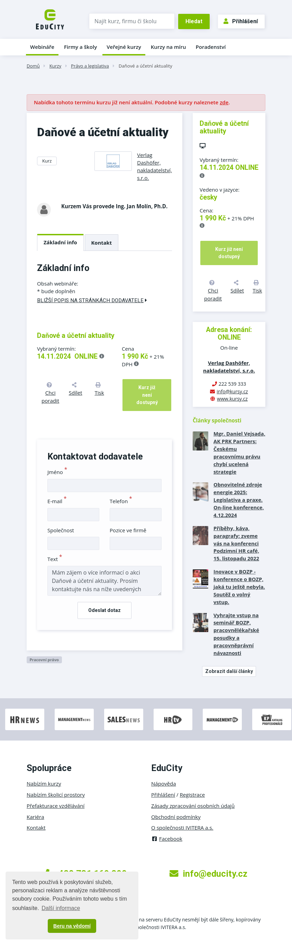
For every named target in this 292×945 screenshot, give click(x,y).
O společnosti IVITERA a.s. (182, 827)
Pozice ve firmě (128, 530)
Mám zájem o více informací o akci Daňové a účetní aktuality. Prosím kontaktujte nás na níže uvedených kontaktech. (104, 581)
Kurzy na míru (168, 46)
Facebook (166, 838)
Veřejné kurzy (124, 46)
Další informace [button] (61, 908)
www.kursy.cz (232, 398)
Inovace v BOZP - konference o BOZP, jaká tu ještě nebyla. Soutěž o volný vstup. (239, 586)
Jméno (57, 472)
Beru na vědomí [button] (72, 926)
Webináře (42, 46)
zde (224, 102)
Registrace (192, 794)
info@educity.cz (208, 873)
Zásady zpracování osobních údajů (193, 805)
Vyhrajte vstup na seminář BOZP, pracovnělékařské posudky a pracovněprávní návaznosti (236, 634)
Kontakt (101, 242)
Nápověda (163, 783)
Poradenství (211, 46)
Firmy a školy (80, 46)
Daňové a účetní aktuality (145, 66)
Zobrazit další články (229, 671)
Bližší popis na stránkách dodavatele (92, 300)
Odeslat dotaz (104, 610)
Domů (33, 66)
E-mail (57, 501)
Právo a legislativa (90, 66)
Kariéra (35, 816)
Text (54, 558)
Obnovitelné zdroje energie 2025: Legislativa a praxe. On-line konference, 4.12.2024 (238, 499)
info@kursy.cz (232, 391)
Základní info (60, 242)
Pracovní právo (44, 659)
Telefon (121, 501)
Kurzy (55, 66)
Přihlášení (240, 21)
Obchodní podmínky (176, 816)
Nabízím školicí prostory (56, 794)
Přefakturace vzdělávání (55, 805)
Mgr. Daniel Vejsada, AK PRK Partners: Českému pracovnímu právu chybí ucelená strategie (239, 452)
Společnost (60, 530)
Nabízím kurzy (44, 783)
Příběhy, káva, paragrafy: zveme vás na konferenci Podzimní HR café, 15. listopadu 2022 (236, 543)
